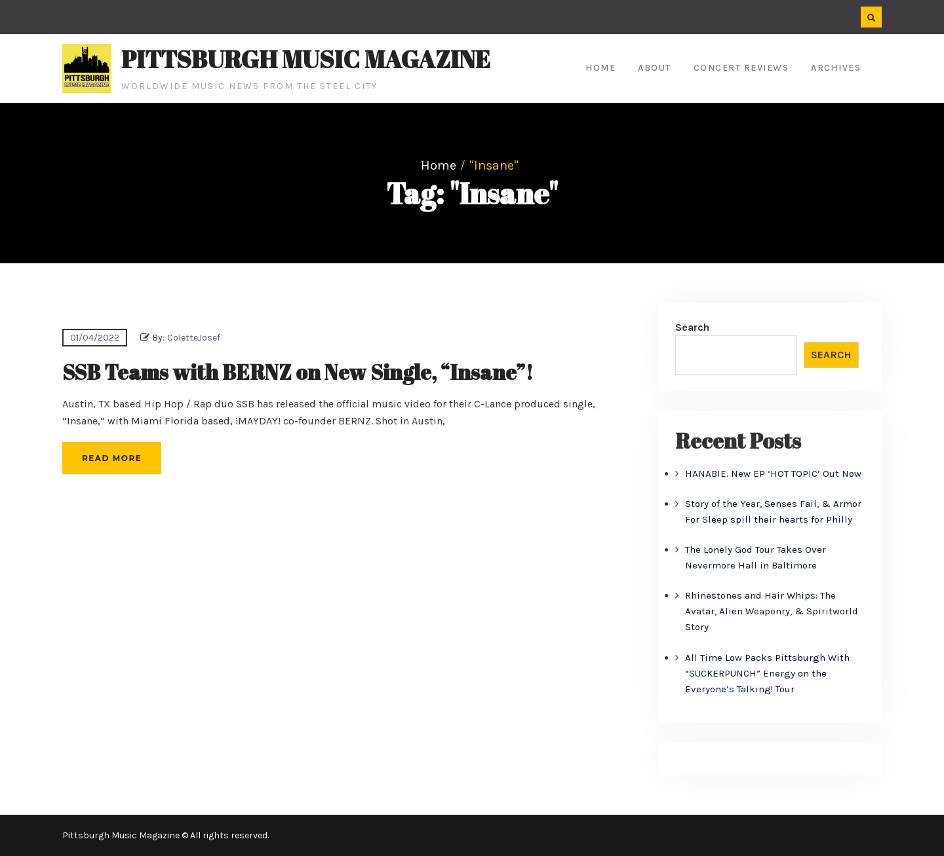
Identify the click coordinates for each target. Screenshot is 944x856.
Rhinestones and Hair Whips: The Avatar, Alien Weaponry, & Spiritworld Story (771, 611)
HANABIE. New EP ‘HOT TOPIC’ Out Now (773, 473)
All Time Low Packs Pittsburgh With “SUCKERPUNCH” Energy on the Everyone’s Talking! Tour (767, 673)
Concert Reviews (741, 67)
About (654, 67)
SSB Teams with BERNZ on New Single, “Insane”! (297, 372)
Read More (112, 458)
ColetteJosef (193, 337)
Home (600, 67)
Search (692, 327)
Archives (836, 67)
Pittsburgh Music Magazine (305, 59)
